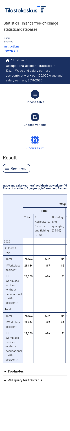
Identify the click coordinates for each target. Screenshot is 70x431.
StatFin (18, 60)
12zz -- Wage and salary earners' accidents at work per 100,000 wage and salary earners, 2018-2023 (34, 75)
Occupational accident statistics (29, 66)
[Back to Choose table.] (35, 97)
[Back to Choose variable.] (35, 119)
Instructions (11, 46)
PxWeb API (11, 51)
